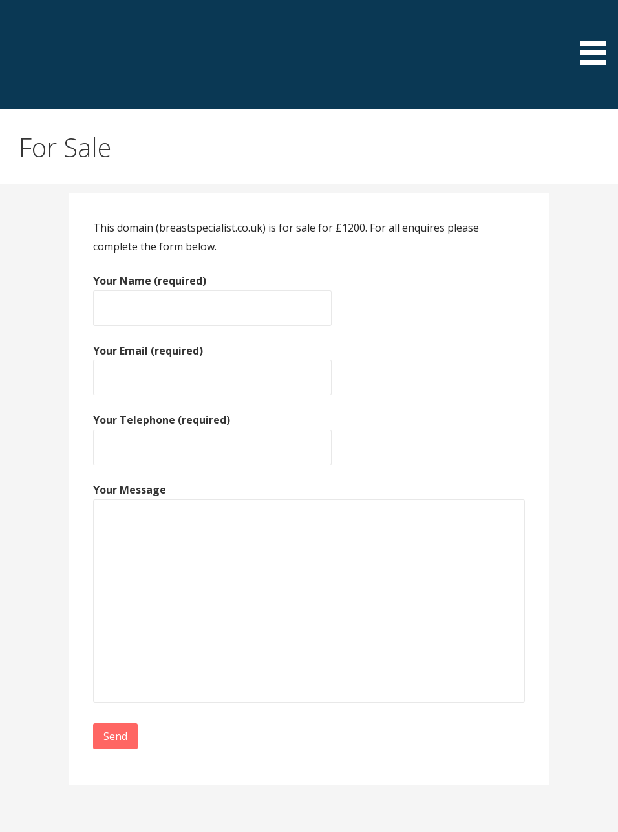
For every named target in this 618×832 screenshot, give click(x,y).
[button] (597, 34)
